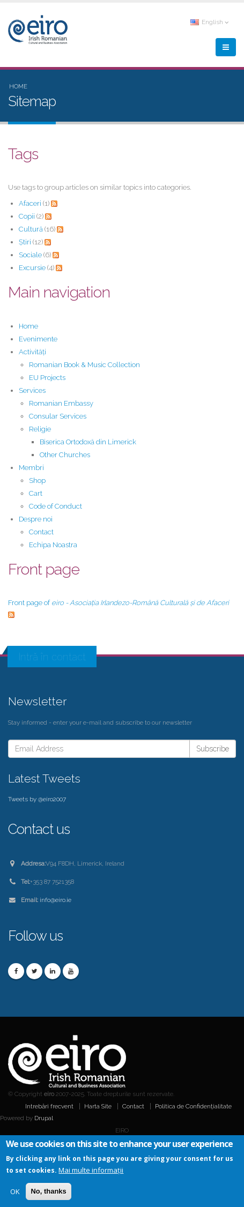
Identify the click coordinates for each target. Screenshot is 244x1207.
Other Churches (65, 455)
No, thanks (48, 1192)
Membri (31, 468)
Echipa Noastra (53, 545)
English (209, 22)
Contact (41, 532)
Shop (37, 480)
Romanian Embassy (61, 403)
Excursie (32, 268)
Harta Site (98, 1106)
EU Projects (47, 378)
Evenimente (38, 339)
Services (32, 390)
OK (15, 1192)
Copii (27, 216)
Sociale (30, 255)
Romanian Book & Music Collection (84, 365)
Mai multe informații (90, 1171)
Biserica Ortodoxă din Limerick (88, 442)
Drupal (43, 1118)
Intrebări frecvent (49, 1106)
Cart (35, 493)
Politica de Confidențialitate (193, 1106)
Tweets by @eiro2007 (37, 799)
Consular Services (57, 416)
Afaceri (30, 203)
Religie (40, 429)
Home (18, 86)
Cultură (31, 229)
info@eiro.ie (55, 900)
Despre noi (36, 519)
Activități (32, 352)
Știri (25, 242)
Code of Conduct (55, 506)
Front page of (118, 603)
